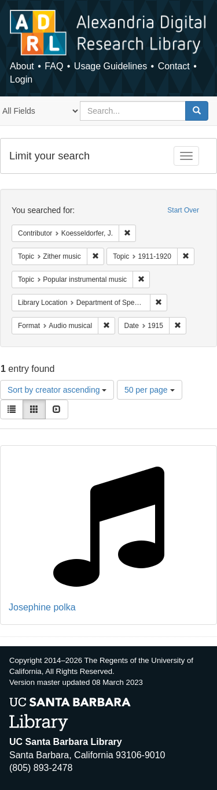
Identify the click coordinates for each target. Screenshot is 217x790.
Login (21, 79)
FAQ (54, 66)
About (22, 66)
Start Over (183, 210)
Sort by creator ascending (57, 389)
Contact (174, 66)
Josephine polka (42, 607)
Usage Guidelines (110, 66)
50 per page (149, 389)
